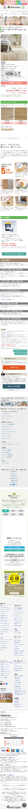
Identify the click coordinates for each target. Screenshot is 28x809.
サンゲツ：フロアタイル (7, 416)
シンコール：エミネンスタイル (9, 431)
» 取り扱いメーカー (18, 704)
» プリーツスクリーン (5, 623)
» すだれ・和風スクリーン (6, 629)
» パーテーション (18, 617)
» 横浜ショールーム (4, 669)
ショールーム (5, 734)
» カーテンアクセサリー (5, 609)
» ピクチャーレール (18, 621)
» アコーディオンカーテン (20, 612)
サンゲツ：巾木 (5, 463)
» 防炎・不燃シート (18, 640)
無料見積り (7, 123)
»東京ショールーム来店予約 (14, 550)
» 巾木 (1, 649)
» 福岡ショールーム (4, 675)
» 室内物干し (17, 630)
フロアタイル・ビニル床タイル (10, 13)
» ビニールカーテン (18, 610)
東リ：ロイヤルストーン (7, 426)
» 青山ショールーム (4, 667)
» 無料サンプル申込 (18, 676)
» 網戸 (1, 633)
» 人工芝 (16, 646)
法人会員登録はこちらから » (14, 390)
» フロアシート (3, 645)
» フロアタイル (3, 643)
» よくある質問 (17, 682)
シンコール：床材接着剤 (7, 454)
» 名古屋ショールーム (5, 671)
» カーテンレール (4, 611)
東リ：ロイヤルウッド (7, 429)
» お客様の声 (3, 690)
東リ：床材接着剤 (6, 452)
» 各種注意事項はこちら (6, 80)
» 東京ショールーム (4, 664)
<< (10, 736)
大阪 (13, 514)
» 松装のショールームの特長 (6, 662)
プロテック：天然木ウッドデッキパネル (11, 444)
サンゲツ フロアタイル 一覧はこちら (14, 253)
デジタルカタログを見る (20, 353)
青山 (13, 510)
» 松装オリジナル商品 (19, 651)
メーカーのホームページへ (20, 350)
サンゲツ (20, 13)
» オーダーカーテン (4, 607)
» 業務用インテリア (18, 653)
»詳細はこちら (8, 764)
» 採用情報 (16, 702)
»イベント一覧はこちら (19, 596)
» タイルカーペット (4, 641)
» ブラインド (3, 613)
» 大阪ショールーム (4, 673)
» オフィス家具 (17, 633)
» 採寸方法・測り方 (18, 668)
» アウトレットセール (19, 655)
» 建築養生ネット (18, 642)
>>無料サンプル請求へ (6, 333)
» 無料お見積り (17, 678)
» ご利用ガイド (17, 680)
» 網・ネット (17, 638)
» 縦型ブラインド (4, 617)
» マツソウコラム (18, 666)
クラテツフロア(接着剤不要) (8, 424)
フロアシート (14, 482)
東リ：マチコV (5, 418)
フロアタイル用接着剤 (7, 450)
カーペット (14, 473)
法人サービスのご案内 (14, 386)
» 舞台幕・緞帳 (17, 625)
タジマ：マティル (6, 433)
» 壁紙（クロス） (18, 623)
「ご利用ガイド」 (14, 346)
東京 (5, 510)
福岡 (21, 514)
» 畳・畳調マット (4, 647)
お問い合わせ (14, 367)
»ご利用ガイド (22, 265)
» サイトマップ (17, 684)
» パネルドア (17, 614)
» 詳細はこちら (11, 757)
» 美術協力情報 (17, 686)
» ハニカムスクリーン (5, 625)
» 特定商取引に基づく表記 (20, 691)
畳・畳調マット (14, 484)
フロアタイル (14, 480)
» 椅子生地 (16, 649)
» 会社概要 (16, 700)
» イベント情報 (3, 677)
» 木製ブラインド (4, 615)
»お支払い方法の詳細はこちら (7, 299)
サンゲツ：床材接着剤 (7, 457)
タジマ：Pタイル (6, 413)
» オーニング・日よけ (19, 644)
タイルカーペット (14, 478)
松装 (2, 13)
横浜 (21, 510)
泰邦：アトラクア (6, 438)
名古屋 (5, 514)
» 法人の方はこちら (18, 706)
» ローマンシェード (4, 627)
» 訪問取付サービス (18, 670)
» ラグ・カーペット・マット (6, 639)
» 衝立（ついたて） (18, 619)
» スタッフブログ (18, 688)
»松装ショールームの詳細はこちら (14, 507)
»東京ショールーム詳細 (14, 547)
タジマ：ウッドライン (7, 436)
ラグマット (14, 476)
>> (17, 736)
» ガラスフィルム (4, 631)
